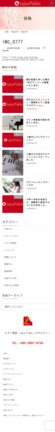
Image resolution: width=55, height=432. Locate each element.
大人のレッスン (8, 369)
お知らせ (8, 229)
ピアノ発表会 (10, 243)
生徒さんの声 (10, 278)
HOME (5, 353)
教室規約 (8, 271)
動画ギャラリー (8, 384)
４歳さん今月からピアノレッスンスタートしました (38, 157)
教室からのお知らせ (10, 389)
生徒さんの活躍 (11, 285)
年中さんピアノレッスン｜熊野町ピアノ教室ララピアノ (38, 103)
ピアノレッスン (11, 236)
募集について (10, 257)
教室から (8, 264)
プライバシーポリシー (11, 405)
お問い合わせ (8, 410)
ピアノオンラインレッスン (12, 374)
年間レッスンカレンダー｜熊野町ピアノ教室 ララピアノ (23, 415)
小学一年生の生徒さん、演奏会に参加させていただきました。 (38, 202)
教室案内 (6, 358)
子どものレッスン (9, 363)
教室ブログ (7, 379)
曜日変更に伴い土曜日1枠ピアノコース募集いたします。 (38, 82)
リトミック (9, 250)
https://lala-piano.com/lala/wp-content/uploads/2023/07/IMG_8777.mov (23, 58)
